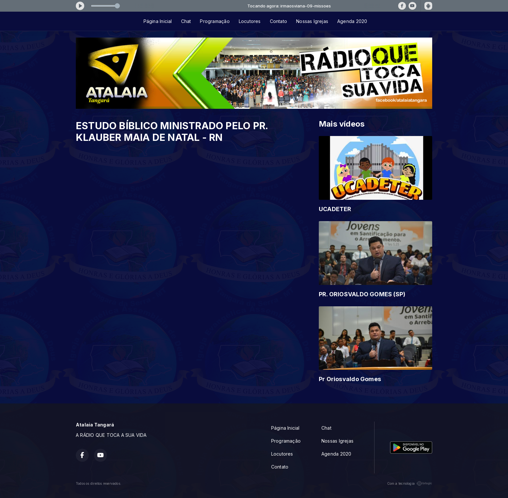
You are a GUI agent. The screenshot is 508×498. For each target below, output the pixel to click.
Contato (278, 21)
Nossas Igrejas (312, 21)
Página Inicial (158, 21)
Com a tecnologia (409, 483)
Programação (214, 21)
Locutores (250, 21)
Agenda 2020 (352, 21)
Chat (186, 21)
